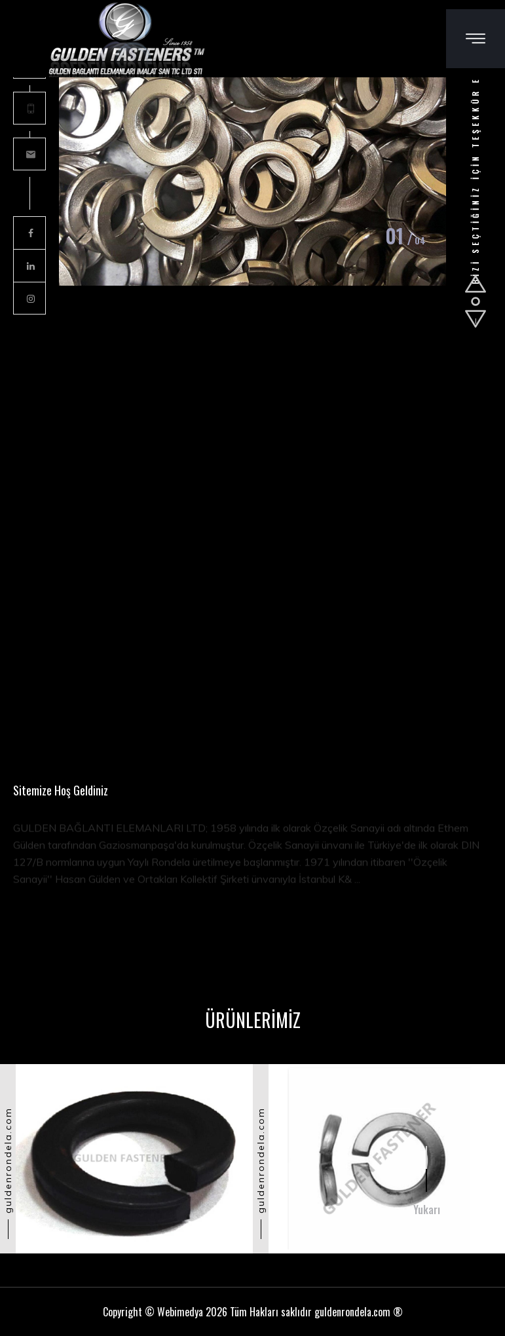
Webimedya (180, 1312)
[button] (475, 284)
